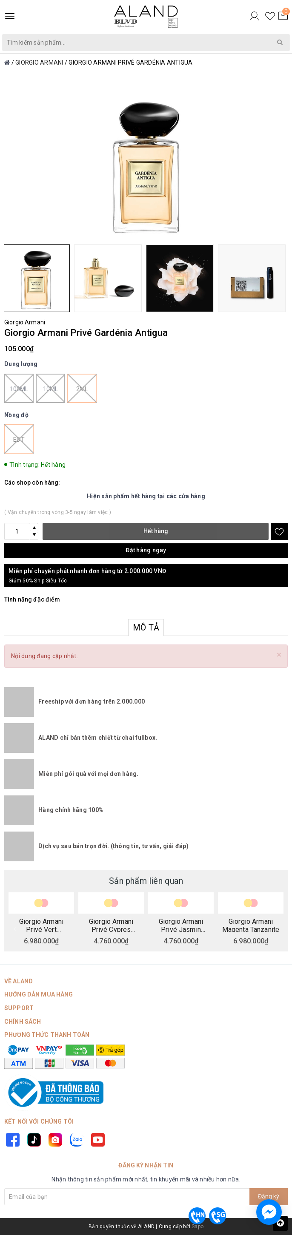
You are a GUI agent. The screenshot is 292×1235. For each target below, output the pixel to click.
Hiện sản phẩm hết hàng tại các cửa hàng (146, 496)
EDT (19, 439)
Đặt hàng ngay (146, 550)
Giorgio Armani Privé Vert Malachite (41, 925)
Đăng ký (268, 1196)
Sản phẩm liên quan (146, 881)
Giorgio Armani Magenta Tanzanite (250, 925)
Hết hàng (155, 531)
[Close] (279, 654)
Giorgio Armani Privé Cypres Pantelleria (111, 925)
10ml (50, 388)
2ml (82, 388)
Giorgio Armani (24, 322)
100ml (19, 388)
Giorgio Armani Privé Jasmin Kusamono (181, 925)
